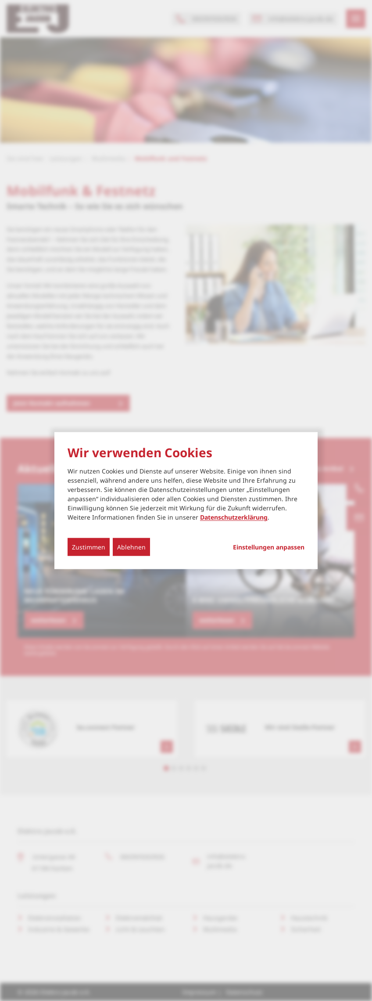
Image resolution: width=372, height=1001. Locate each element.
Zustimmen (88, 547)
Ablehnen (131, 547)
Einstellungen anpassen (268, 547)
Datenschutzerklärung (234, 517)
